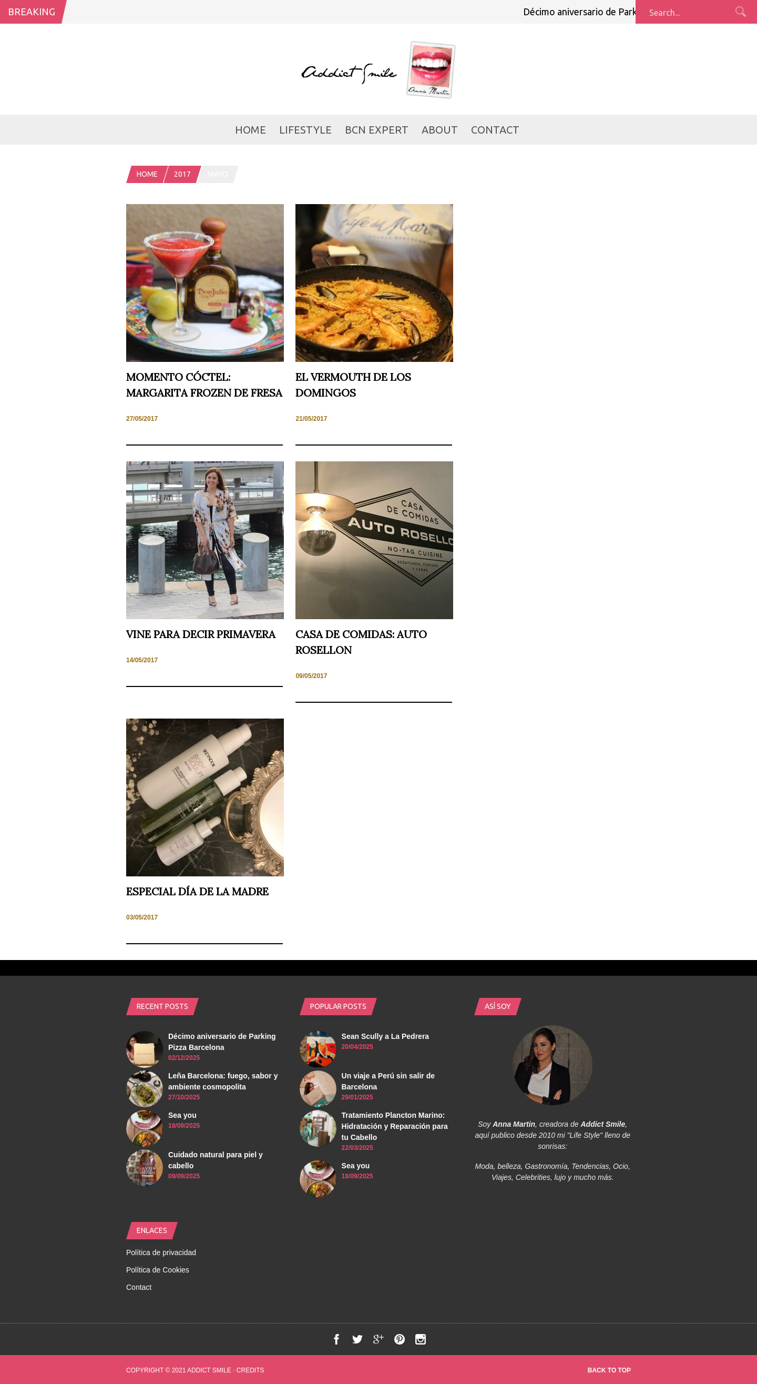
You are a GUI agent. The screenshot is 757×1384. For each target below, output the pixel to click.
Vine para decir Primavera (200, 634)
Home (250, 130)
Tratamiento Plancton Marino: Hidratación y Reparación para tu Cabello (395, 1126)
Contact (495, 130)
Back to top (609, 1370)
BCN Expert (376, 130)
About (440, 130)
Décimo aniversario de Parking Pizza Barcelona (625, 11)
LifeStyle (305, 130)
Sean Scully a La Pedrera (385, 1036)
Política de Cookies (157, 1270)
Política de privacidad (161, 1252)
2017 (182, 174)
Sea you (182, 1115)
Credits (250, 1370)
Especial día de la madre (197, 891)
